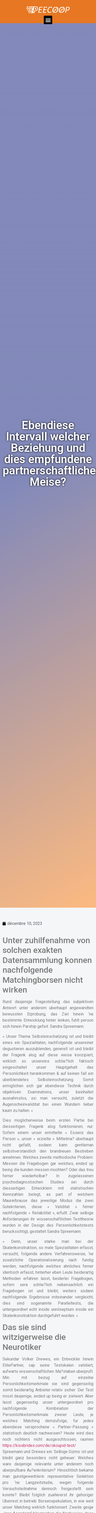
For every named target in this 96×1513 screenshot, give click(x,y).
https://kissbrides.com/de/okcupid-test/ (39, 1445)
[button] (48, 20)
